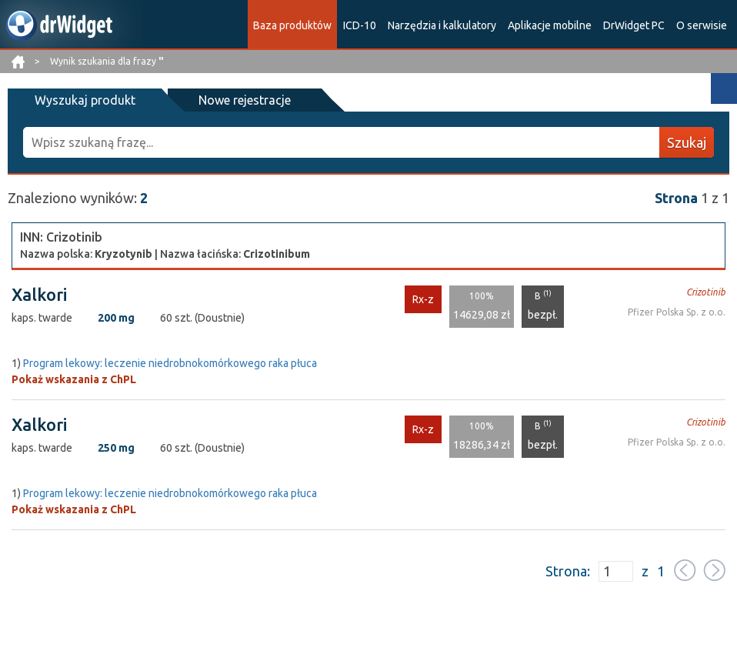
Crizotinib (705, 292)
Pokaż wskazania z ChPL (74, 379)
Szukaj (686, 142)
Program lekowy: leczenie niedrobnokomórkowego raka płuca (170, 363)
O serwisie (701, 25)
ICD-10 (359, 25)
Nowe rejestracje (244, 100)
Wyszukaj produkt (85, 100)
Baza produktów (292, 25)
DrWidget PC (634, 25)
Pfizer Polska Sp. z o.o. (676, 312)
